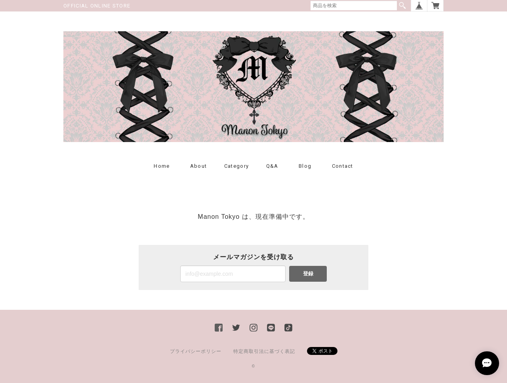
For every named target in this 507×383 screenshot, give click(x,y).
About (198, 166)
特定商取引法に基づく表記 (264, 351)
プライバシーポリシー (195, 351)
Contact (342, 166)
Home (162, 166)
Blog (305, 166)
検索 (402, 5)
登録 (308, 274)
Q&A (272, 166)
